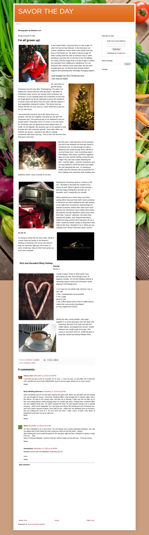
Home (18, 24)
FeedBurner (121, 53)
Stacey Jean (28, 376)
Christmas (27, 363)
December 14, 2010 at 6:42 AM (54, 391)
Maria (26, 426)
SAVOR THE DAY (46, 11)
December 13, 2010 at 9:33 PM (45, 376)
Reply (26, 384)
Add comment (24, 465)
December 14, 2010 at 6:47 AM (40, 426)
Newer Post (23, 520)
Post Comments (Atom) (36, 524)
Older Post (90, 520)
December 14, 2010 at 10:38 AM (45, 448)
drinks (34, 363)
